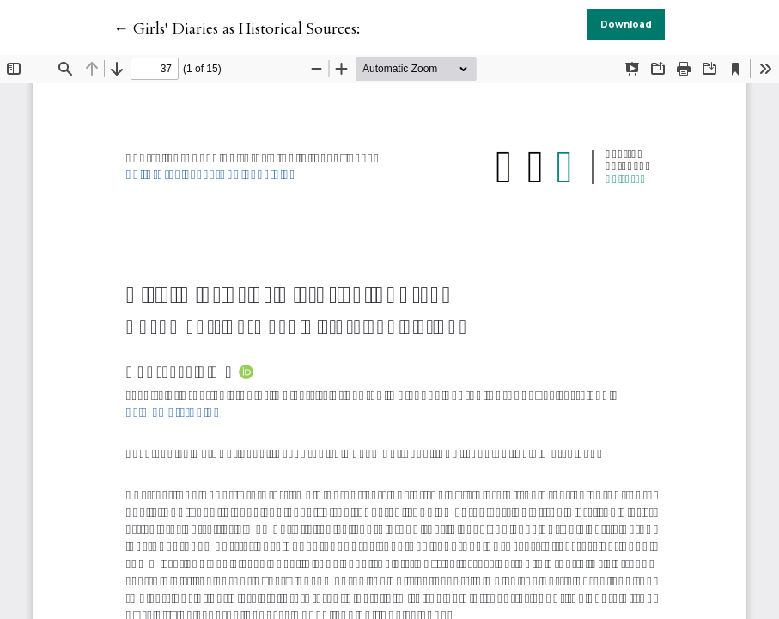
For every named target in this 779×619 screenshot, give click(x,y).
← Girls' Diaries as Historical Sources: (236, 29)
